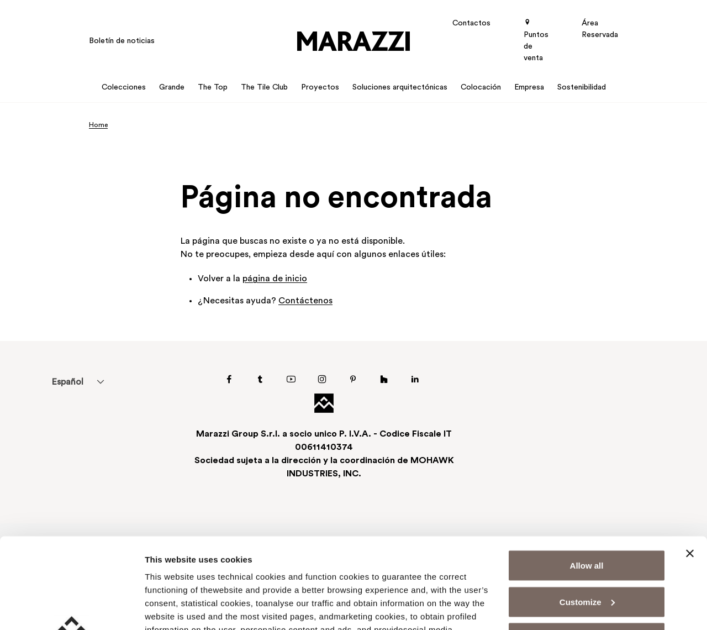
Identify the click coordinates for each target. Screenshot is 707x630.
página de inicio (274, 279)
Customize (587, 511)
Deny (587, 547)
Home (98, 125)
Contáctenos (305, 301)
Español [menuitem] (67, 382)
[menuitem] (67, 382)
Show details (170, 608)
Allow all (587, 475)
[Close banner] (690, 463)
